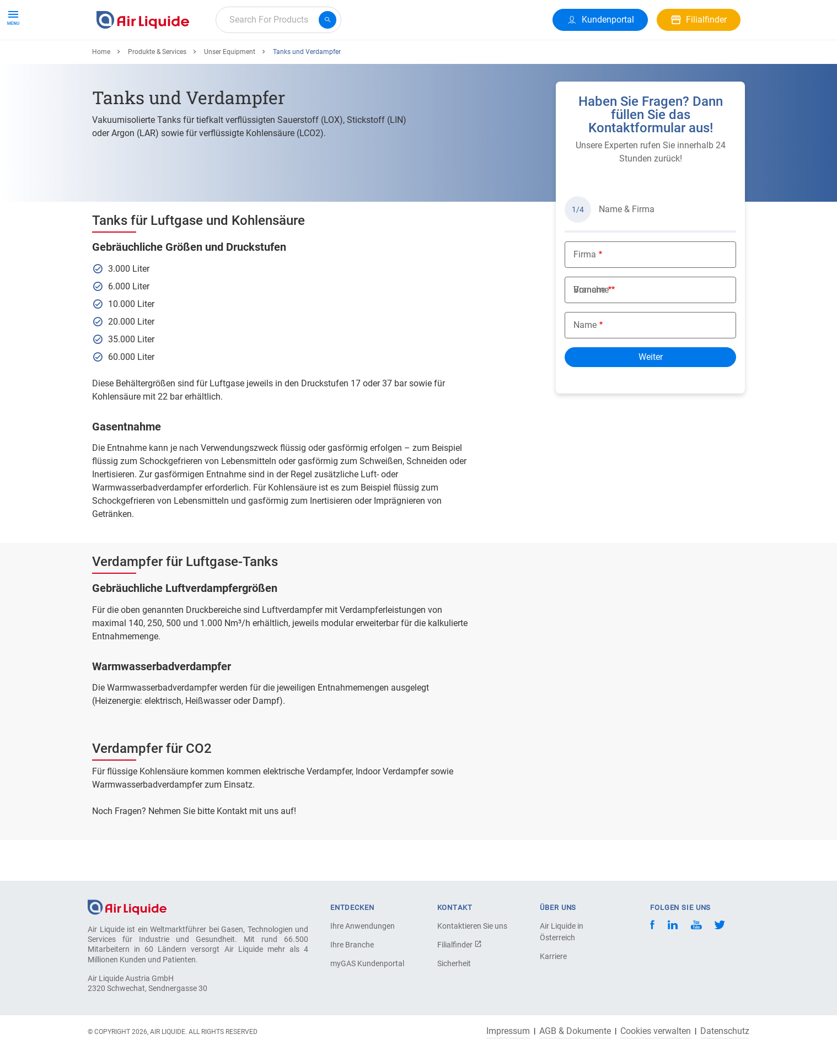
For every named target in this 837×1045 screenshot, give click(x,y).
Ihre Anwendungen (362, 926)
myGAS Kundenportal (367, 963)
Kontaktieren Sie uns (472, 926)
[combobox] (278, 20)
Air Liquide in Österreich (561, 932)
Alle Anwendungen (232, 59)
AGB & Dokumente (575, 1031)
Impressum (508, 1031)
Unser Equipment (229, 92)
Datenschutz (724, 1031)
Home (101, 92)
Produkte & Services (139, 59)
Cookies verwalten (655, 1031)
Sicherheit (454, 963)
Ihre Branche (352, 944)
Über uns (350, 59)
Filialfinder (459, 944)
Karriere (300, 59)
